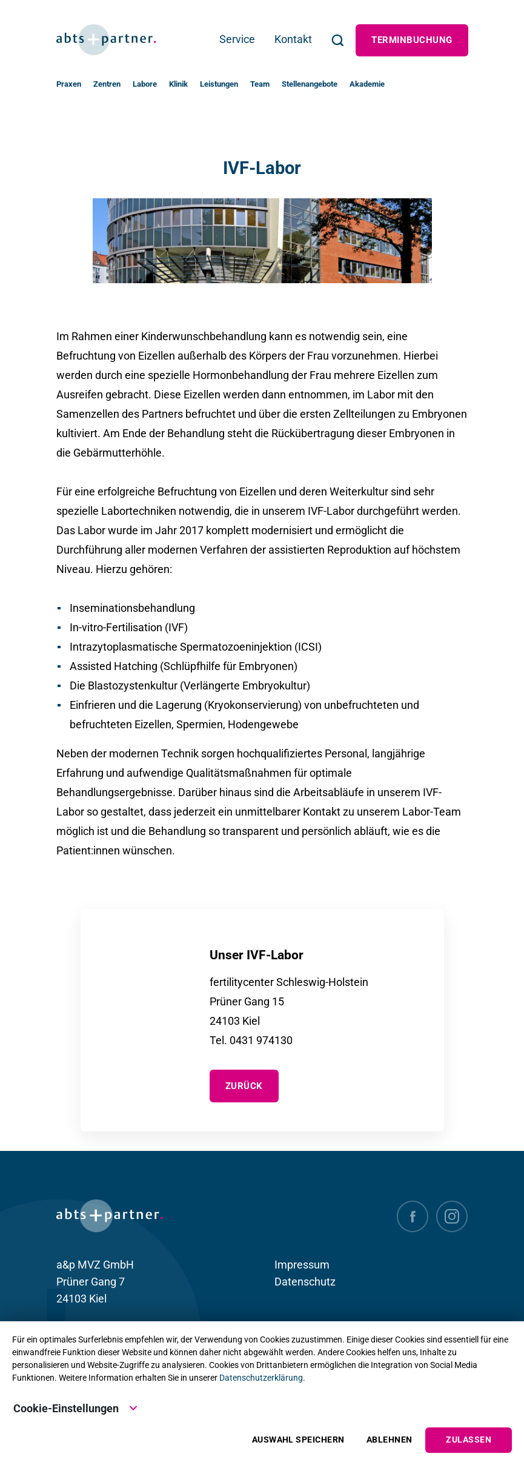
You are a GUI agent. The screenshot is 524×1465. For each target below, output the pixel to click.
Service (237, 39)
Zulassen (468, 1440)
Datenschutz (305, 1281)
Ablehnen (389, 1440)
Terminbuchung (411, 40)
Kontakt (293, 39)
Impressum (302, 1264)
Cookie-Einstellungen (75, 1407)
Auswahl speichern (298, 1440)
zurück (244, 1086)
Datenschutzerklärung (261, 1378)
